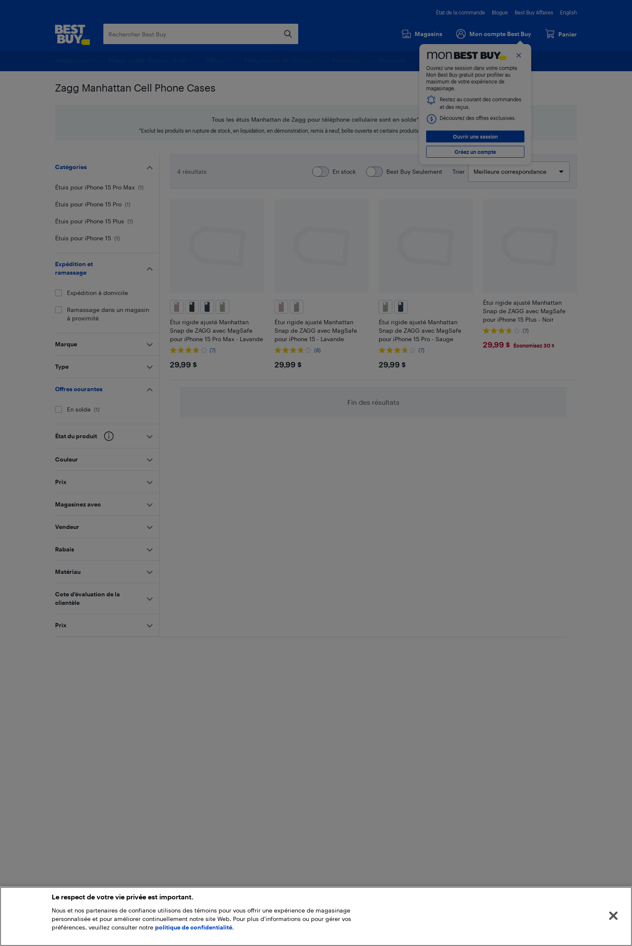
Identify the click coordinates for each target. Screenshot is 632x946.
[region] (316, 916)
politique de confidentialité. (194, 927)
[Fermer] (613, 916)
